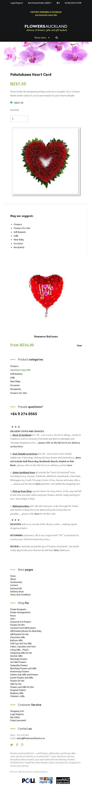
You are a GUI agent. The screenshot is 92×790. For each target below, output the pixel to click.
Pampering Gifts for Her (21, 653)
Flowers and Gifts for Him (22, 687)
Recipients (19, 247)
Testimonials (16, 582)
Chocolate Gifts (17, 637)
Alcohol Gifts (16, 656)
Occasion (18, 243)
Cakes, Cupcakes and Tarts (23, 646)
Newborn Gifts (17, 693)
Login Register (17, 714)
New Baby (19, 239)
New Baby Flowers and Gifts (23, 668)
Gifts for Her (15, 684)
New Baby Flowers (18, 659)
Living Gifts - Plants (19, 650)
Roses (13, 615)
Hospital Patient (18, 690)
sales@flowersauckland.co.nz (31, 738)
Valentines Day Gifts (20, 370)
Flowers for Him (22, 228)
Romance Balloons (46, 336)
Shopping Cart (17, 711)
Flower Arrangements (20, 612)
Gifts (16, 235)
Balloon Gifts (16, 640)
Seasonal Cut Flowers (20, 622)
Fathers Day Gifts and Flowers (24, 674)
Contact (14, 585)
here (20, 446)
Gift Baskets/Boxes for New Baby (25, 631)
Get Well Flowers (18, 662)
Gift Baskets (20, 232)
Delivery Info (16, 588)
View (79, 346)
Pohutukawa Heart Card (30, 74)
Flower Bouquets (18, 609)
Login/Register (17, 3)
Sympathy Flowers (19, 665)
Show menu (41, 37)
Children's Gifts (17, 696)
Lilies (12, 618)
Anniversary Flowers (19, 671)
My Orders (15, 717)
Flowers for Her (17, 680)
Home (13, 576)
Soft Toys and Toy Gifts (21, 643)
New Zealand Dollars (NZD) (39, 3)
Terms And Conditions (20, 594)
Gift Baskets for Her (19, 634)
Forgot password (18, 720)
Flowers (18, 224)
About (13, 579)
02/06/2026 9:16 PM (73, 3)
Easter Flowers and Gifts (21, 677)
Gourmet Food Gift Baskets (23, 628)
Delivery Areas (17, 591)
